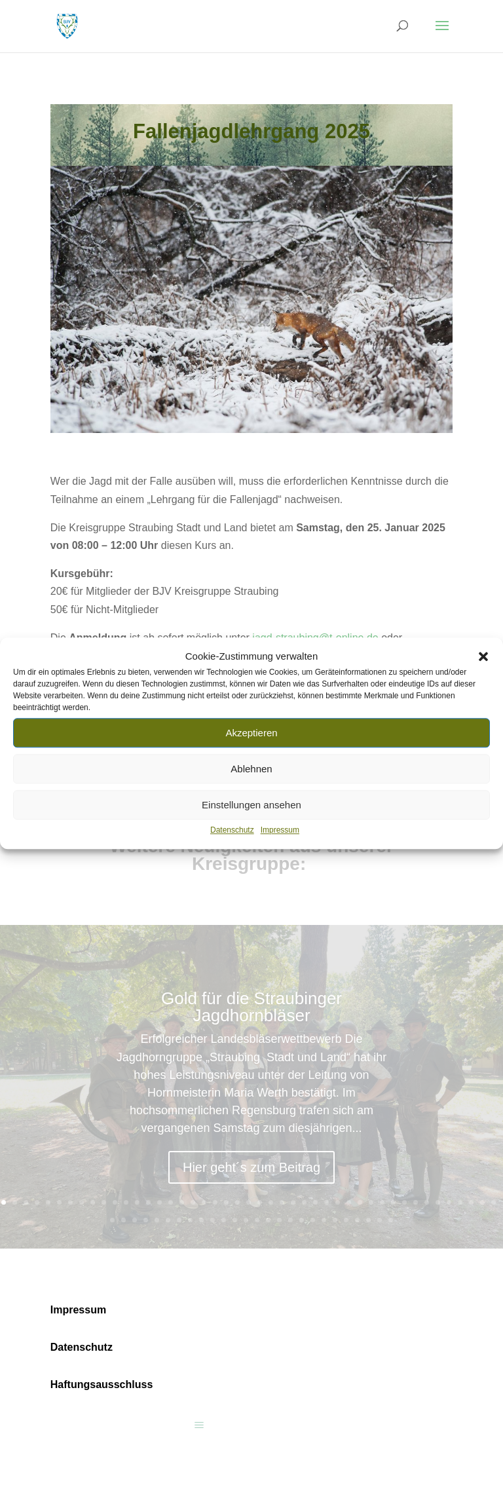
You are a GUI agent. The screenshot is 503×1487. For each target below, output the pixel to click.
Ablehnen (251, 768)
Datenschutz (232, 830)
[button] (483, 656)
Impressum (280, 830)
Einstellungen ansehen (251, 804)
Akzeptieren (251, 732)
